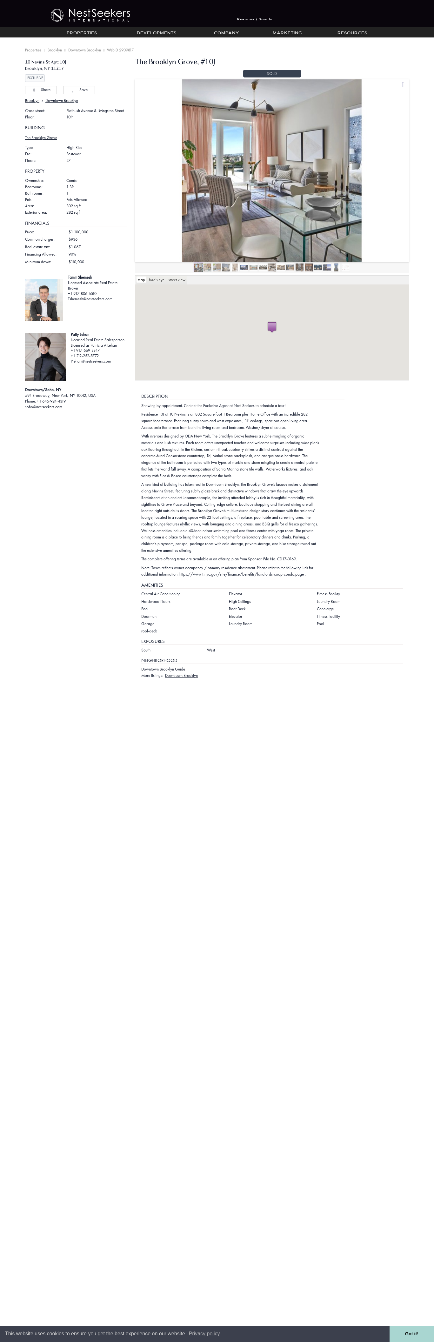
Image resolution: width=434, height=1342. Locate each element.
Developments (157, 33)
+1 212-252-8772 (85, 355)
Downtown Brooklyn (84, 50)
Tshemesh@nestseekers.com (90, 299)
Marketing (287, 33)
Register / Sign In (255, 19)
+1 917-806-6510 (82, 293)
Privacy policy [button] (204, 1333)
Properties (82, 33)
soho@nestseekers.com (43, 407)
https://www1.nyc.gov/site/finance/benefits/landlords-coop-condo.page (241, 574)
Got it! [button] (411, 1333)
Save (79, 89)
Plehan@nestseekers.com (91, 361)
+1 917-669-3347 (85, 350)
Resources (352, 33)
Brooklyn (55, 50)
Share (40, 89)
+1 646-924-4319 (51, 401)
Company (226, 33)
